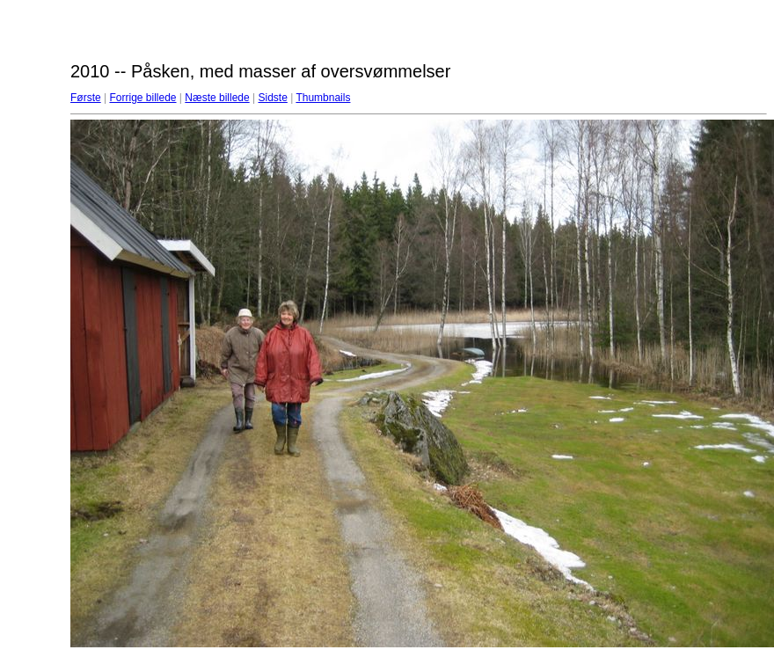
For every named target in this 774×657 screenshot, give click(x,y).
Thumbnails (323, 97)
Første (85, 97)
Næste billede (217, 97)
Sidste (272, 97)
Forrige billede (142, 97)
